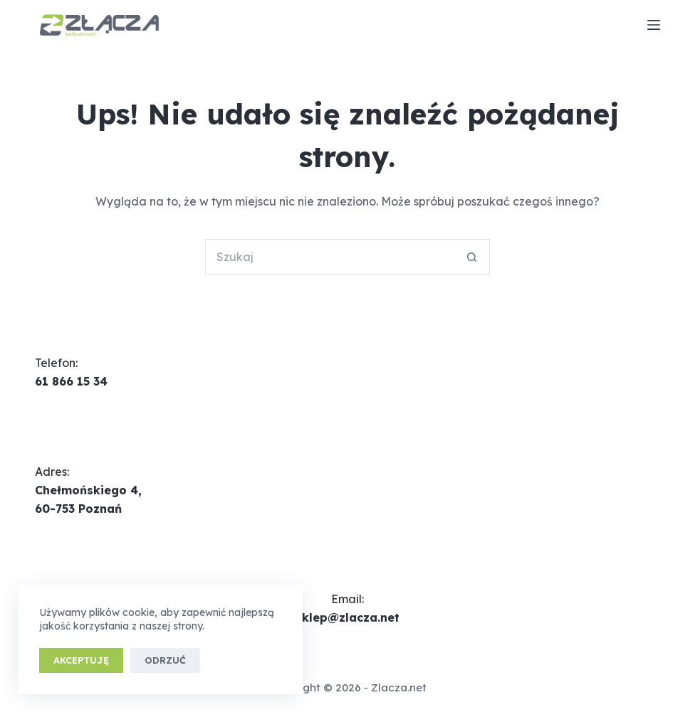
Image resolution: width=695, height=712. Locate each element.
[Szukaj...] (329, 257)
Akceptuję (81, 660)
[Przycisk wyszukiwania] (472, 257)
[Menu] (653, 24)
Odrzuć (165, 660)
